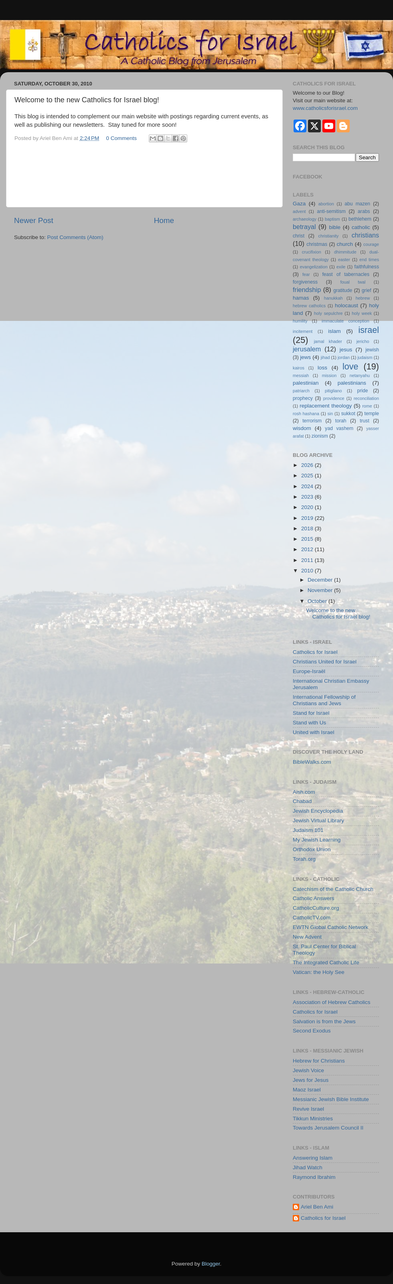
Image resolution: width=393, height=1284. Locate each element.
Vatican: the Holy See (318, 972)
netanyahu (360, 375)
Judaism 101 (308, 830)
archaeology (304, 219)
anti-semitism (331, 211)
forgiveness (305, 282)
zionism (320, 436)
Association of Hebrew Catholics (332, 1002)
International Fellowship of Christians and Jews (324, 700)
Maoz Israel (307, 1090)
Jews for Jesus (310, 1080)
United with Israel (313, 732)
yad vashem (339, 428)
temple (372, 413)
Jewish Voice (308, 1070)
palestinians (352, 383)
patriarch (301, 390)
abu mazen (357, 204)
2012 (308, 549)
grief (366, 290)
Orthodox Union (312, 849)
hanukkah (333, 298)
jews (305, 357)
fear (306, 274)
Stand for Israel (311, 713)
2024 (308, 486)
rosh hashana (306, 413)
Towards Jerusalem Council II (328, 1128)
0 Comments (121, 138)
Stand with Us (309, 723)
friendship (307, 289)
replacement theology (326, 406)
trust (364, 421)
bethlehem (359, 219)
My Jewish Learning (316, 840)
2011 (308, 560)
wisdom (302, 428)
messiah (301, 375)
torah (340, 421)
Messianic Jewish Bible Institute (331, 1099)
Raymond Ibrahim (314, 1177)
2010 (308, 571)
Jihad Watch (307, 1167)
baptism (332, 219)
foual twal (352, 282)
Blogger (211, 1264)
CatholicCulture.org (316, 908)
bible (334, 227)
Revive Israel (308, 1109)
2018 (308, 528)
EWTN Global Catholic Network (330, 927)
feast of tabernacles (345, 274)
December (321, 580)
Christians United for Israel (325, 662)
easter (344, 259)
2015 (308, 539)
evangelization (314, 266)
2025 (308, 476)
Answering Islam (312, 1158)
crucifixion (311, 251)
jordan (344, 357)
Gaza (299, 204)
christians (365, 235)
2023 (308, 497)
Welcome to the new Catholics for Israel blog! (338, 613)
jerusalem (307, 349)
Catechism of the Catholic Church (333, 889)
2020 (308, 507)
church (345, 244)
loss (322, 368)
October (318, 601)
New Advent (307, 937)
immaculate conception (345, 320)
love (350, 366)
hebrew (363, 298)
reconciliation (366, 398)
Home (164, 220)
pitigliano (333, 390)
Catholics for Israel (315, 652)
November (321, 590)
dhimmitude (345, 251)
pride (362, 391)
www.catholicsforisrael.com (325, 108)
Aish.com (304, 792)
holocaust (346, 305)
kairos (298, 367)
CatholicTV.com (311, 918)
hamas (301, 298)
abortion (326, 203)
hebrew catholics (309, 305)
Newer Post (33, 220)
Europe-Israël (309, 671)
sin (330, 413)
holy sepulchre (328, 313)
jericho (363, 341)
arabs (364, 211)
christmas (316, 244)
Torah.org (304, 859)
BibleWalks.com (312, 762)
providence (333, 398)
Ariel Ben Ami (317, 1207)
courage (371, 244)
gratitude (342, 290)
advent (299, 211)
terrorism (312, 421)
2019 (308, 518)
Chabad (302, 801)
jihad (325, 357)
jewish (372, 350)
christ (298, 236)
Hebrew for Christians (319, 1061)
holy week (362, 313)
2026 (308, 465)
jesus (346, 350)
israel (368, 330)
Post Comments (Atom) (75, 237)
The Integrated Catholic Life (326, 962)
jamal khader (328, 341)
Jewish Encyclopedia (318, 811)
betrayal (304, 226)
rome (367, 406)
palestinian (306, 383)
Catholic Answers (313, 898)
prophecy (303, 398)
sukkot (348, 413)
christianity (328, 235)
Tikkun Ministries (313, 1119)
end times (369, 259)
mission (329, 375)
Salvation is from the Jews (324, 1021)
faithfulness (367, 267)
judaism (364, 357)
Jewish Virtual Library (318, 820)
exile (340, 266)
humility (300, 320)
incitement (302, 331)
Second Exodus (312, 1031)
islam (334, 331)
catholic (361, 227)
